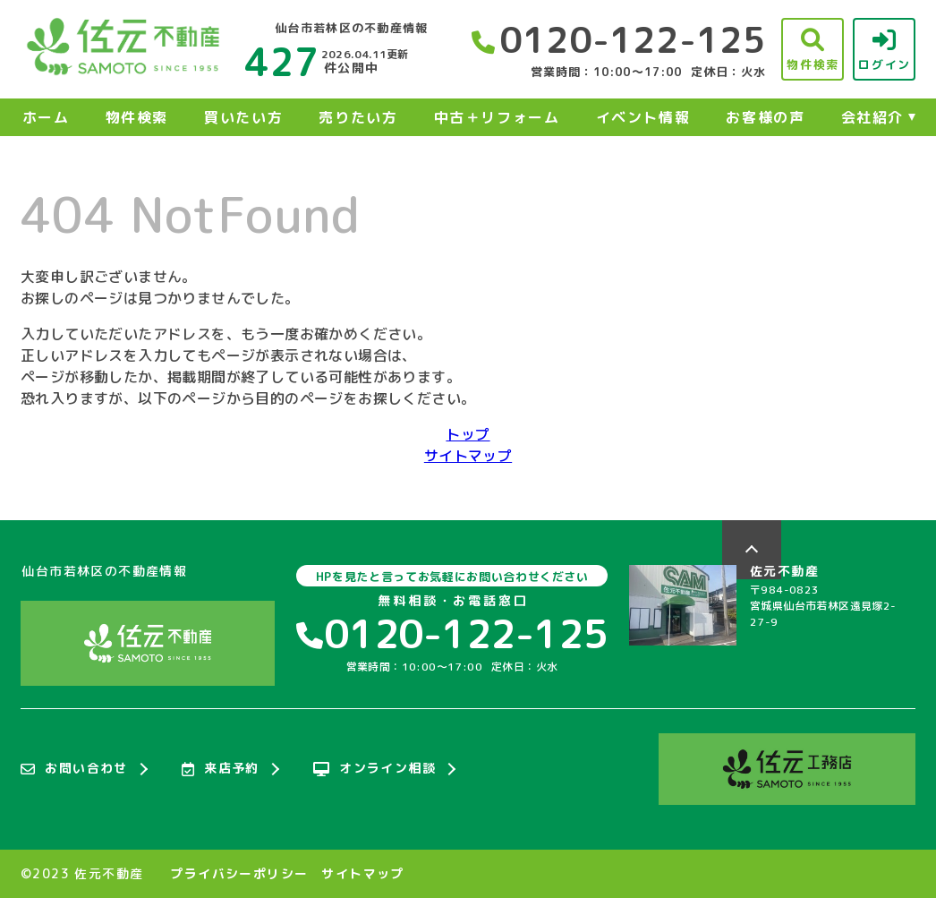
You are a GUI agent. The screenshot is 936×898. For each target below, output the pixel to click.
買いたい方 (243, 117)
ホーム (46, 117)
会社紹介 (872, 117)
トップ (467, 434)
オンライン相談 (374, 769)
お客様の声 (765, 117)
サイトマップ (468, 456)
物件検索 (137, 117)
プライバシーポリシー (239, 874)
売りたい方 (358, 117)
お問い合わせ (74, 769)
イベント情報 (643, 117)
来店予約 (221, 769)
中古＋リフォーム (497, 117)
